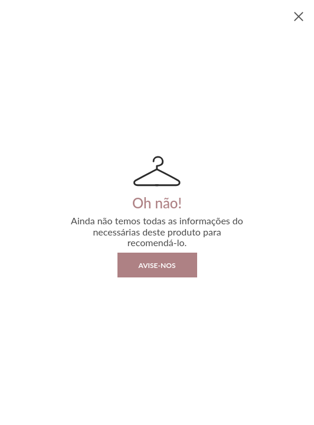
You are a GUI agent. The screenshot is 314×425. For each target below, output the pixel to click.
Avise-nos (156, 265)
